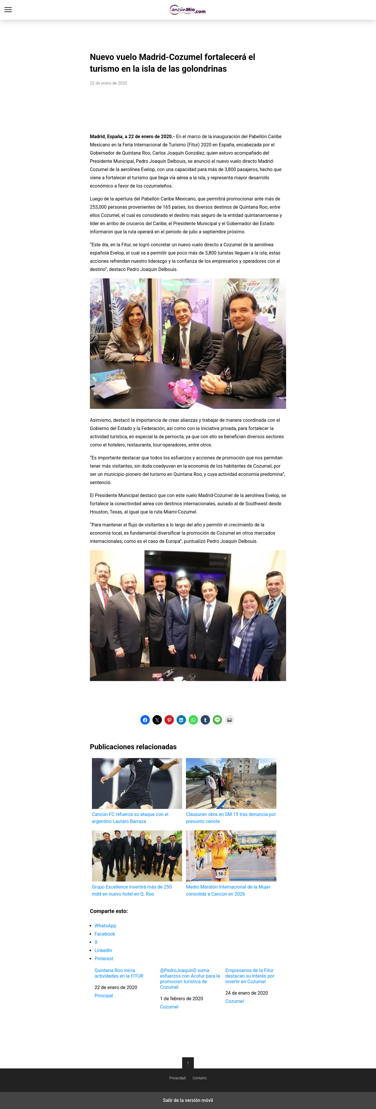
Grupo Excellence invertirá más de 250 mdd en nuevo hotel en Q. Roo (137, 863)
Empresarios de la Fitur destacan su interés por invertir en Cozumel (249, 976)
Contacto (199, 1078)
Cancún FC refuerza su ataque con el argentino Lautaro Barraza (137, 791)
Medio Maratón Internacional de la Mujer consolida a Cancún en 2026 (231, 863)
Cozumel (169, 1007)
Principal (104, 995)
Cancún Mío (188, 10)
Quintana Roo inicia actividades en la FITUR (119, 973)
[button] (145, 720)
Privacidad (177, 1078)
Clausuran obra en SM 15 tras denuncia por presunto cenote (231, 791)
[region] (188, 34)
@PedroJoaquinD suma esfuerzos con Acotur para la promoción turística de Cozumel (190, 979)
